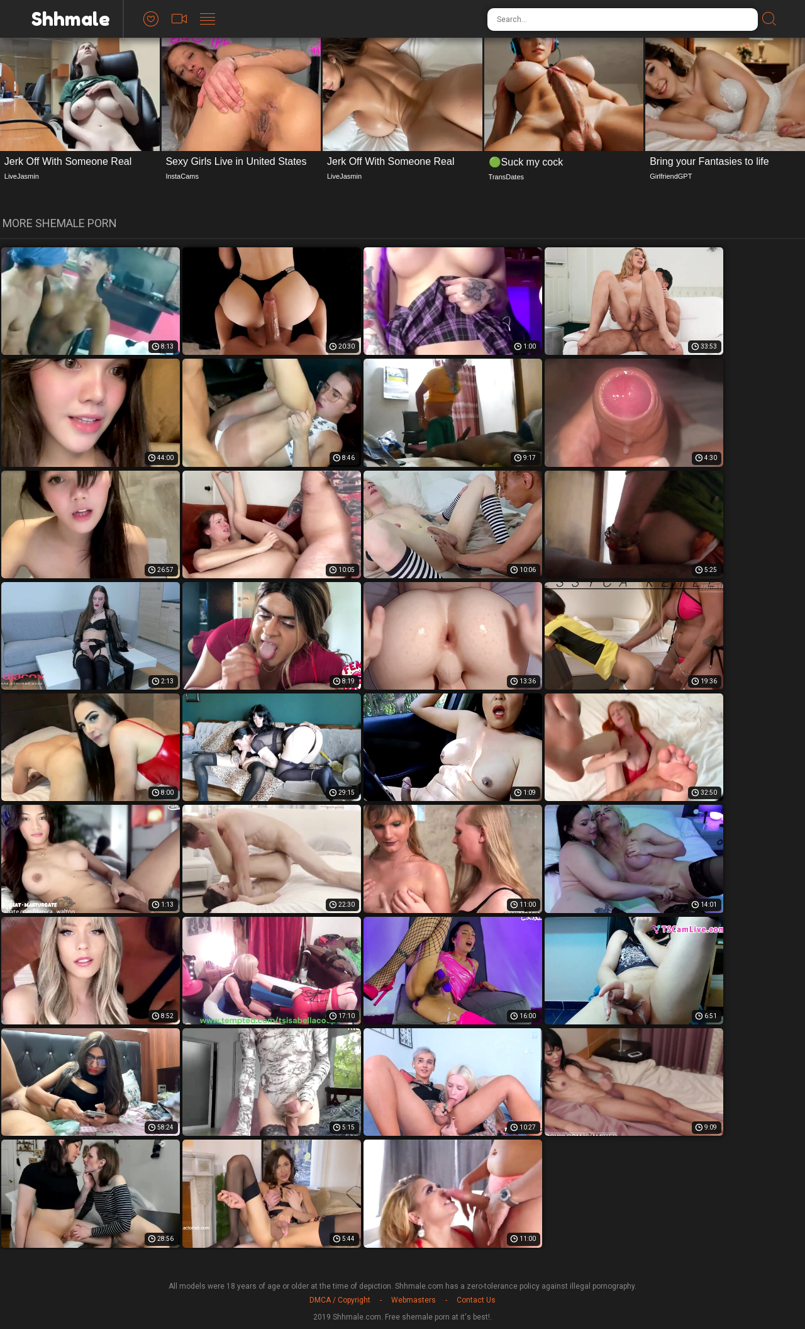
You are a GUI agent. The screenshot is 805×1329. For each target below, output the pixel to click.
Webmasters (413, 1300)
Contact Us (476, 1300)
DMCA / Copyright (339, 1300)
